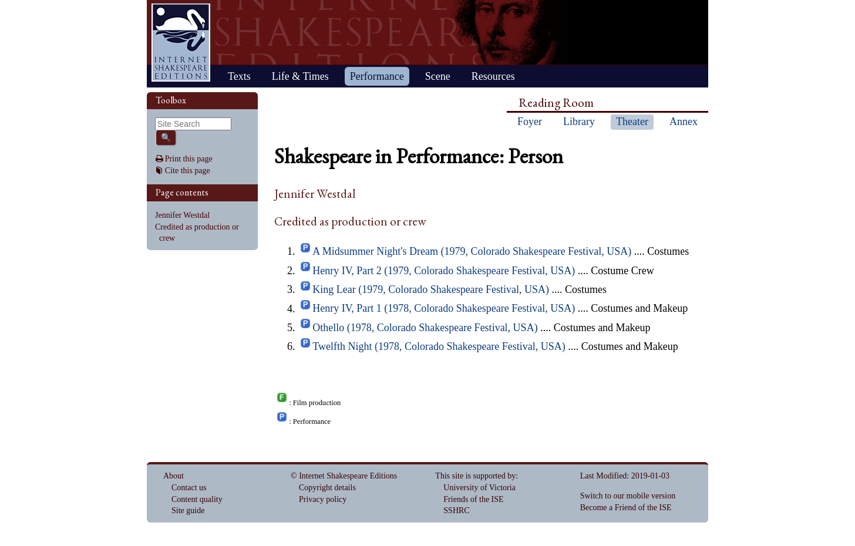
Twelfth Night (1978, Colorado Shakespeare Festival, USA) (438, 346)
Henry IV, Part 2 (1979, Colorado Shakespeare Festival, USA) (443, 271)
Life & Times (300, 76)
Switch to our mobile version (628, 495)
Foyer (529, 121)
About (173, 475)
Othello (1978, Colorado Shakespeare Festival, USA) (424, 327)
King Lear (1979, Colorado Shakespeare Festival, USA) (430, 289)
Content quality (197, 499)
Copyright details (327, 487)
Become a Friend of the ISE (626, 507)
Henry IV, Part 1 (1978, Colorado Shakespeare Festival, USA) (443, 309)
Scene (437, 76)
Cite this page (187, 170)
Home (181, 43)
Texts (239, 76)
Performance (377, 76)
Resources (493, 76)
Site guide (187, 510)
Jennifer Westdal (182, 215)
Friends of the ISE (473, 499)
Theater (632, 121)
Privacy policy (322, 499)
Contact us (189, 487)
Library (579, 121)
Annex (683, 121)
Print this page (189, 158)
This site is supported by (475, 475)
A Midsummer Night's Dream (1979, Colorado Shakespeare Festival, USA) (471, 251)
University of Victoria (479, 487)
